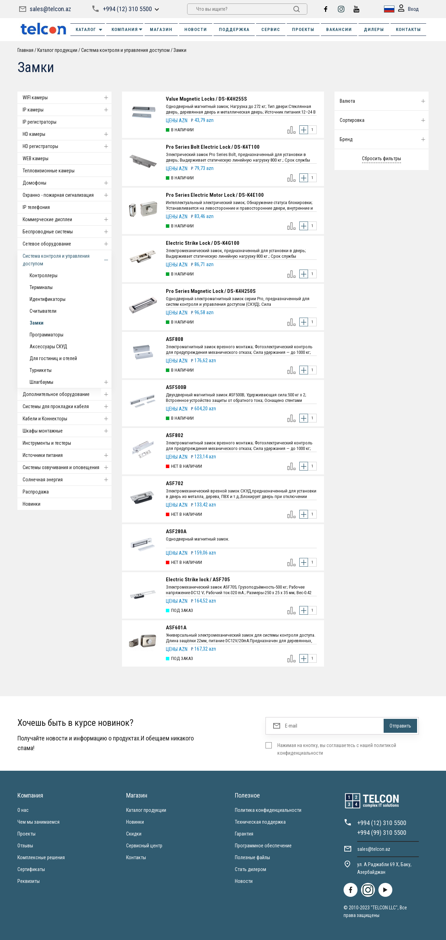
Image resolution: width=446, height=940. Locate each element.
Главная (25, 50)
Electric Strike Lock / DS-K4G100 (202, 243)
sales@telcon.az (50, 9)
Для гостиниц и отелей (53, 358)
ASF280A (176, 531)
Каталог (89, 29)
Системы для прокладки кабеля (67, 406)
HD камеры (67, 134)
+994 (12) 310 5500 (127, 9)
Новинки (31, 504)
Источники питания (67, 455)
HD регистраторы (67, 146)
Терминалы (41, 287)
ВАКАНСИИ (339, 29)
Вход (408, 9)
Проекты (26, 834)
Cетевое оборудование (67, 244)
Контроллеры (43, 275)
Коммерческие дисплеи (67, 219)
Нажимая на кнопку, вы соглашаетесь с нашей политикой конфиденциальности (336, 749)
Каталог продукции (57, 50)
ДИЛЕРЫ (374, 29)
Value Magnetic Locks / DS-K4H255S (206, 99)
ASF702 (174, 483)
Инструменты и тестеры (47, 443)
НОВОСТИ (195, 29)
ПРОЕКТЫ (303, 29)
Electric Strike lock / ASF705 (198, 579)
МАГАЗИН (161, 29)
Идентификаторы (48, 299)
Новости (244, 881)
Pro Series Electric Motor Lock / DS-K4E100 (215, 195)
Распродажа (36, 492)
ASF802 (174, 435)
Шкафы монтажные (67, 431)
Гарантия (244, 834)
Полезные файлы (252, 857)
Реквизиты (28, 881)
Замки (180, 50)
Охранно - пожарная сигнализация (67, 195)
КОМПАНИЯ (127, 29)
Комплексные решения (41, 857)
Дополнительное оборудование (67, 394)
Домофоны (67, 183)
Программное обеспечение (263, 845)
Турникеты (41, 370)
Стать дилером (250, 869)
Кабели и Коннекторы (67, 419)
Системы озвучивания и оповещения (67, 467)
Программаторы (46, 334)
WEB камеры (35, 158)
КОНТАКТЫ (408, 29)
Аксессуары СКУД (48, 346)
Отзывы (25, 845)
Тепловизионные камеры (49, 170)
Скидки (133, 834)
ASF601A (176, 627)
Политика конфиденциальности (268, 810)
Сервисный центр (144, 845)
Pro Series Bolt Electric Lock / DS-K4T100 (213, 147)
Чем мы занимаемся (38, 822)
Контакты (136, 857)
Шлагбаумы (71, 382)
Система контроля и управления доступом (125, 50)
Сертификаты (31, 869)
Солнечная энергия (67, 479)
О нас (23, 810)
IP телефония (36, 207)
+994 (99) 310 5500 (381, 832)
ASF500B (176, 387)
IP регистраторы (39, 122)
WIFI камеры (67, 97)
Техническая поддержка (260, 822)
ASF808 (174, 339)
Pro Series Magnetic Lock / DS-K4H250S (211, 291)
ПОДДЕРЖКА (234, 29)
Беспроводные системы (67, 232)
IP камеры (67, 110)
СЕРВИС (270, 29)
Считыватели (43, 311)
